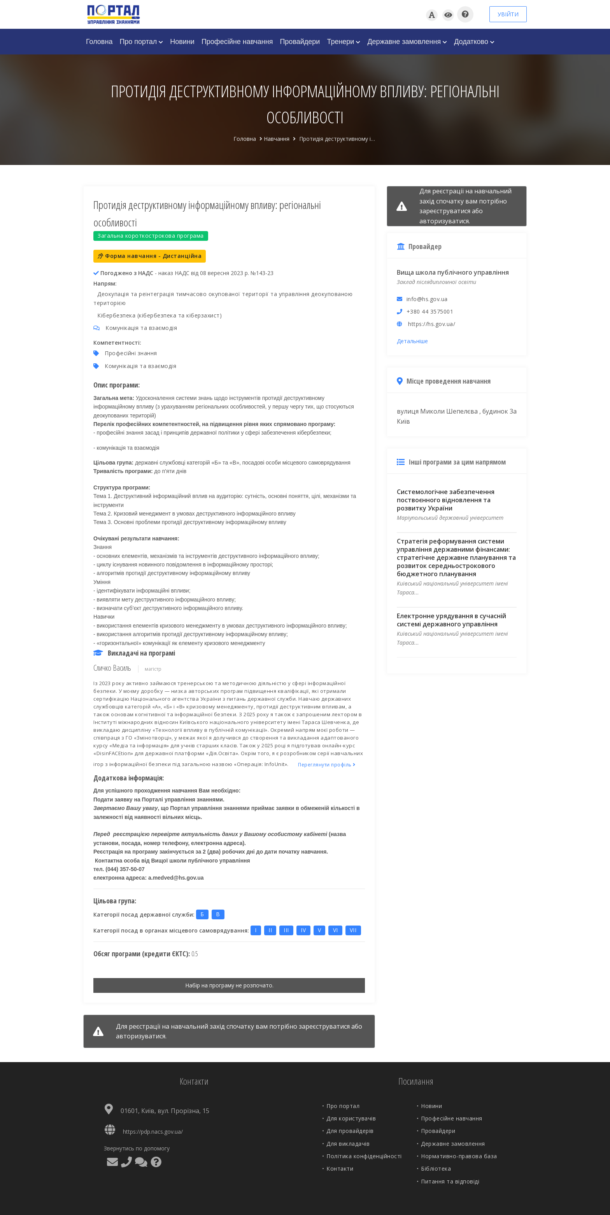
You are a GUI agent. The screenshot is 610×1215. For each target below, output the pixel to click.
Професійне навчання (237, 42)
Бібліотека (436, 1168)
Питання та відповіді (450, 1181)
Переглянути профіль (327, 764)
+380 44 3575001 (430, 311)
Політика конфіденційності (364, 1156)
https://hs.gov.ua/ (431, 324)
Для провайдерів (350, 1130)
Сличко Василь (112, 668)
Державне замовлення (407, 42)
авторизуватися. (141, 1036)
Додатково (474, 42)
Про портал (141, 42)
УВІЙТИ (508, 14)
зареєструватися (324, 1026)
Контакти (339, 1168)
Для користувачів (351, 1118)
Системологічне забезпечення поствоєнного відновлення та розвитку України (445, 499)
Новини (182, 42)
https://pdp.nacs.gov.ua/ (153, 1131)
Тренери (343, 42)
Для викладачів (348, 1143)
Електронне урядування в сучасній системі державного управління (451, 620)
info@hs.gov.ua (427, 299)
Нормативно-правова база (459, 1156)
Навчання (276, 138)
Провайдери (300, 42)
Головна (99, 42)
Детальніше (412, 341)
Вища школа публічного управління (453, 272)
